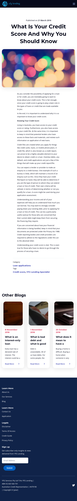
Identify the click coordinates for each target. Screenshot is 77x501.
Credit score (19, 272)
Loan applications (22, 265)
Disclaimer (6, 426)
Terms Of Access (8, 431)
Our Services (7, 397)
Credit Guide (7, 436)
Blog (4, 401)
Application (6, 416)
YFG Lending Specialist (38, 272)
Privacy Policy (7, 440)
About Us (5, 392)
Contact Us (6, 411)
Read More (9, 364)
